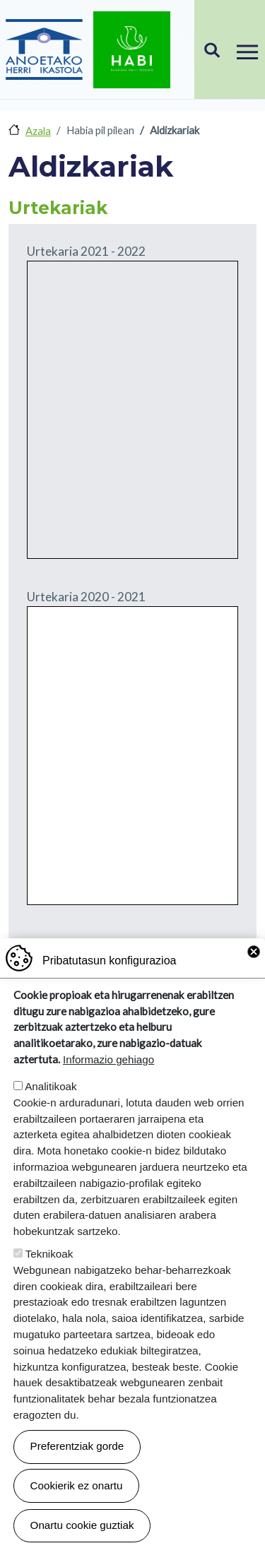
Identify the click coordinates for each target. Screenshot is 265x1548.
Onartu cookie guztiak (82, 1525)
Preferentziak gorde (77, 1446)
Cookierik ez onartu (76, 1485)
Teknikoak (49, 1254)
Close (253, 951)
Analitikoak (50, 1086)
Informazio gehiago (108, 1059)
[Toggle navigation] (247, 49)
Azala (38, 130)
